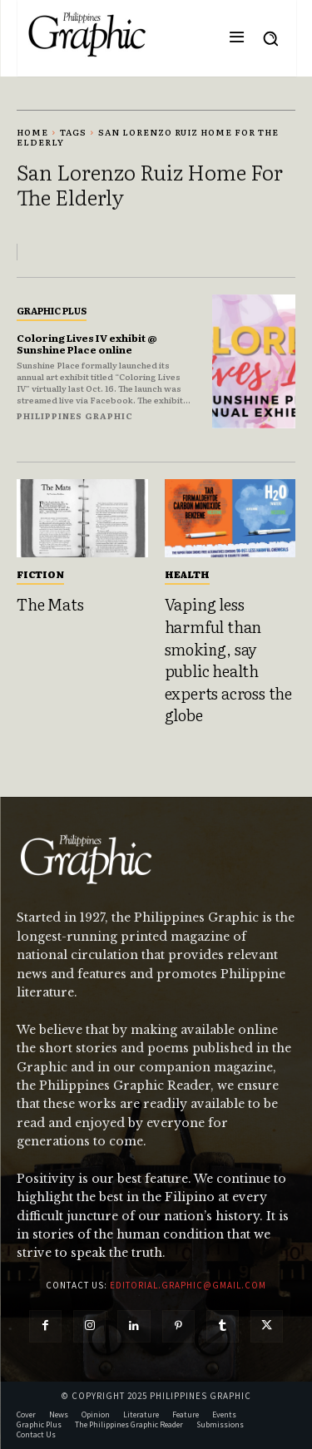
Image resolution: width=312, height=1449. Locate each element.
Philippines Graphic (75, 415)
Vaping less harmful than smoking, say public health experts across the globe (228, 659)
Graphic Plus (52, 310)
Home (32, 132)
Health (187, 574)
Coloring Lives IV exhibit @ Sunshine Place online (87, 343)
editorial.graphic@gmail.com (188, 1285)
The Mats (50, 604)
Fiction (40, 574)
